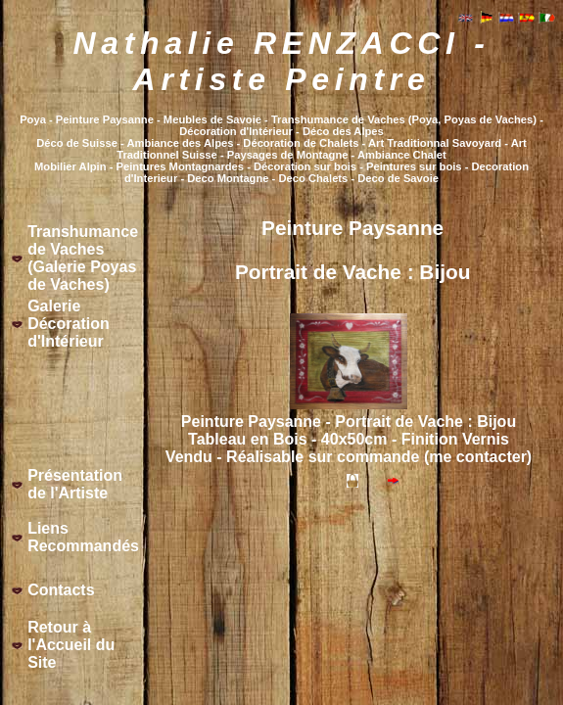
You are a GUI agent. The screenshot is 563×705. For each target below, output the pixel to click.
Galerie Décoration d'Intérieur (68, 324)
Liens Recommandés (83, 537)
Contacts (60, 590)
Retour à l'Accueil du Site (71, 645)
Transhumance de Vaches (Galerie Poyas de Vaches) (82, 258)
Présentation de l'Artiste (74, 484)
